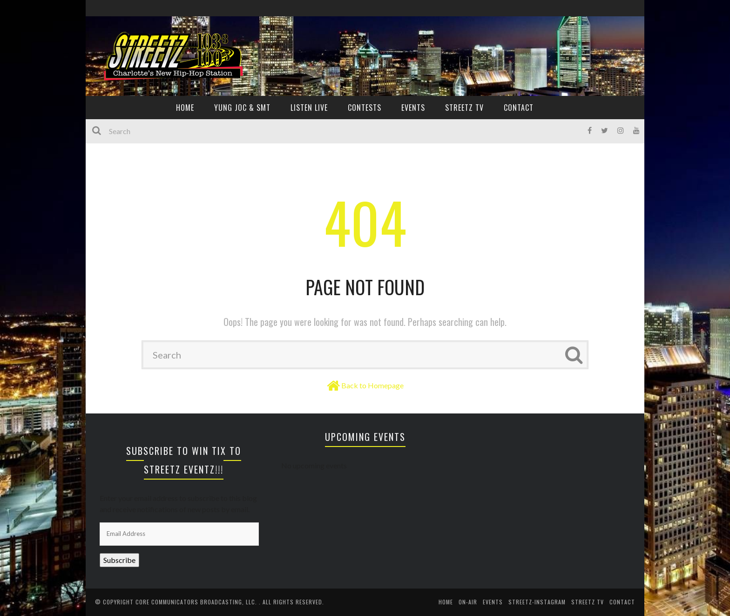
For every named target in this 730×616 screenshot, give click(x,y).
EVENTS (413, 107)
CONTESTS (364, 107)
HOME (185, 107)
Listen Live (309, 107)
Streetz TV (464, 107)
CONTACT (519, 107)
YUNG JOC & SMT (242, 107)
